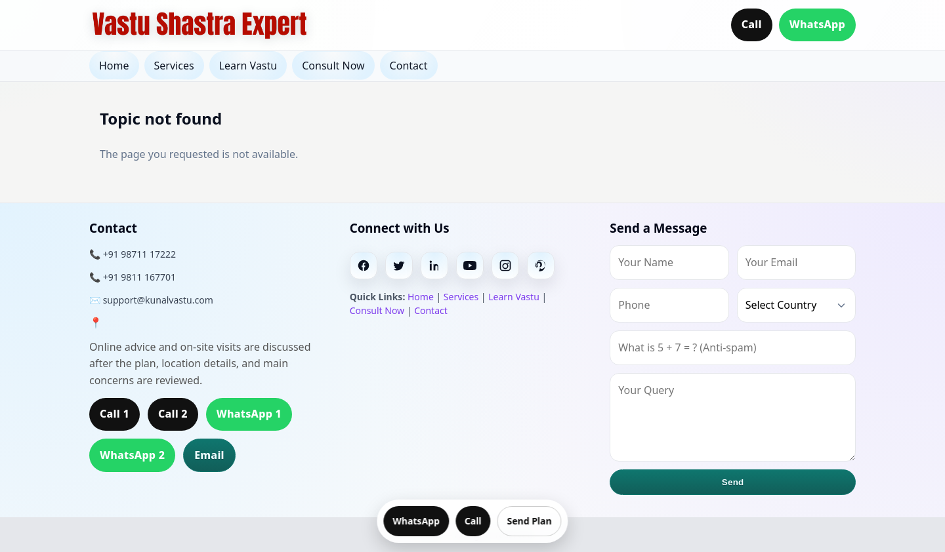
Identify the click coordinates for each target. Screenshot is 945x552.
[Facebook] (363, 265)
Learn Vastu (248, 65)
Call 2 (173, 413)
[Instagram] (505, 265)
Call (752, 24)
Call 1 (114, 413)
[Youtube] (470, 265)
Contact (409, 65)
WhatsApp (817, 24)
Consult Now (333, 65)
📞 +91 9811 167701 (132, 277)
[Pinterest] (541, 265)
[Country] (796, 305)
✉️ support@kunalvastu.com (151, 300)
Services (174, 65)
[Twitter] (399, 265)
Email (209, 455)
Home (114, 65)
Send (733, 482)
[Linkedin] (434, 265)
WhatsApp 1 (249, 413)
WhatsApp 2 (132, 455)
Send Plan (529, 521)
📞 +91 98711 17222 (132, 254)
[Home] (199, 25)
